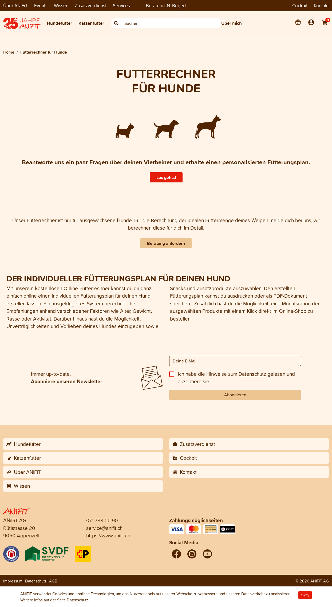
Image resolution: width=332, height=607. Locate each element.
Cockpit (299, 5)
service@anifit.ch (104, 528)
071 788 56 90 (102, 520)
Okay (305, 595)
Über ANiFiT (15, 5)
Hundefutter (59, 23)
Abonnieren (235, 394)
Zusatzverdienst (90, 5)
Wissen (61, 5)
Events (41, 5)
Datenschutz (252, 374)
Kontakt (321, 5)
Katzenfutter (91, 23)
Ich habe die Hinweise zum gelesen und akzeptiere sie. (236, 378)
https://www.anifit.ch (108, 535)
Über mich (231, 23)
